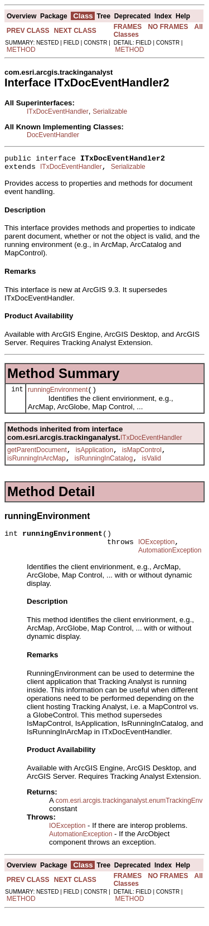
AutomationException (169, 564)
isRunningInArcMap (36, 467)
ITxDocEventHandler (58, 111)
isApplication (94, 456)
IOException (156, 553)
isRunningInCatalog (104, 467)
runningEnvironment (58, 395)
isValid (151, 467)
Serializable (110, 111)
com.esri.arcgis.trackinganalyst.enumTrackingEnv (129, 814)
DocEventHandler (53, 135)
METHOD (21, 50)
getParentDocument (37, 456)
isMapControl (142, 456)
